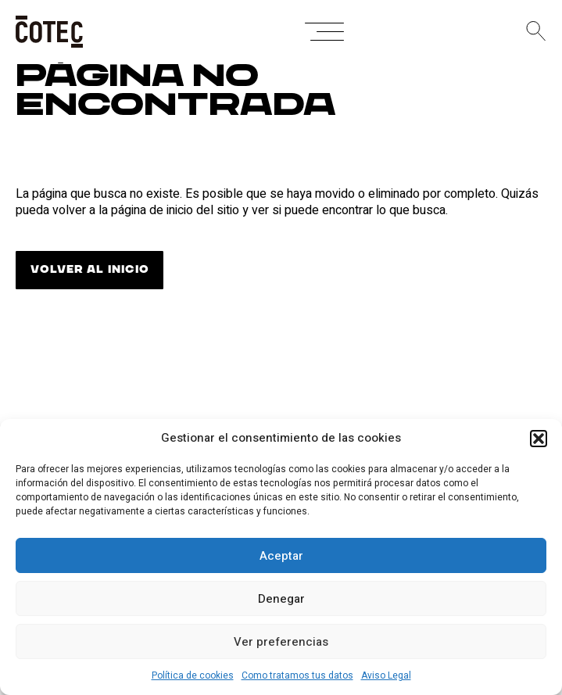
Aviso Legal (386, 675)
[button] (538, 438)
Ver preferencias (281, 641)
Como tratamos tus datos (297, 675)
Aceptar (281, 555)
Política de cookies (193, 675)
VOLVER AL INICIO (89, 269)
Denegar (281, 598)
